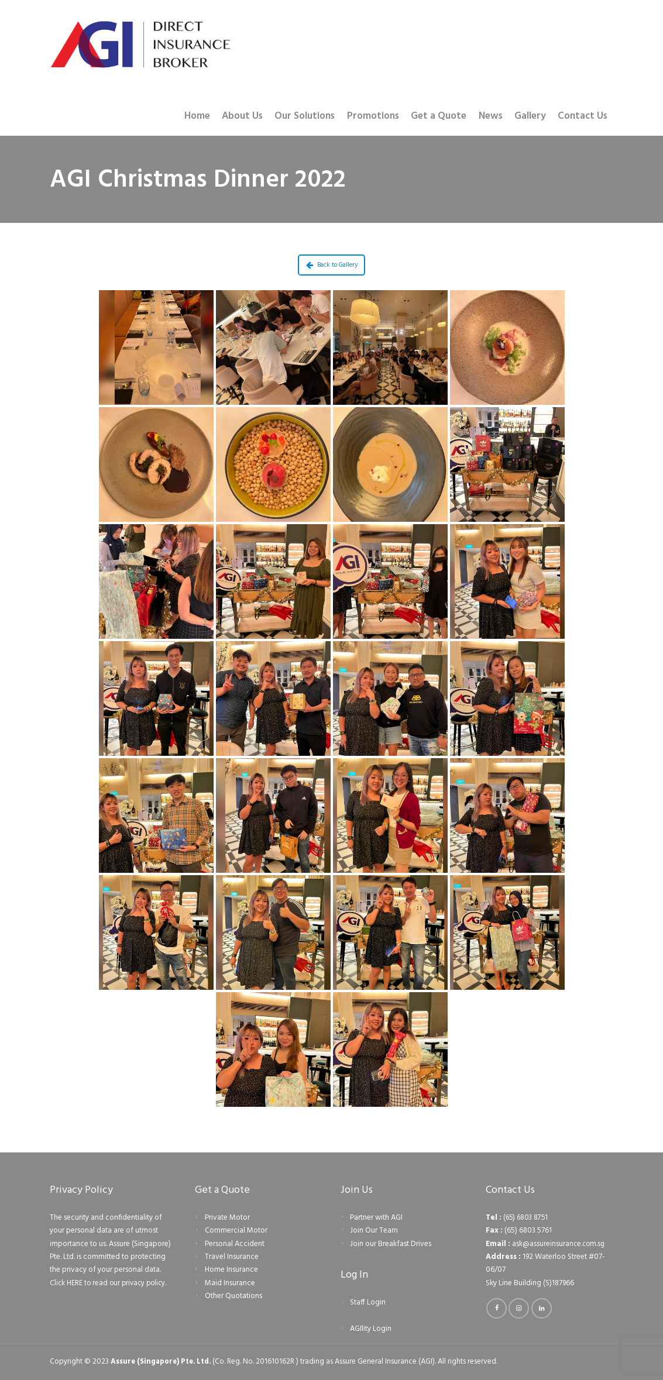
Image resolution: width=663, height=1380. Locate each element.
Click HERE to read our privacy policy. (110, 1283)
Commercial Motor (236, 1230)
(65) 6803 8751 (527, 1218)
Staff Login (368, 1302)
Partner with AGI (376, 1218)
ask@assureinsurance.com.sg (559, 1244)
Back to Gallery (332, 265)
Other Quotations (233, 1296)
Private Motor (227, 1218)
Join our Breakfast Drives (390, 1244)
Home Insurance (231, 1270)
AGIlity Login (370, 1329)
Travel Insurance (232, 1257)
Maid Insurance (230, 1283)
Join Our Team (374, 1230)
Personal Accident (234, 1244)
